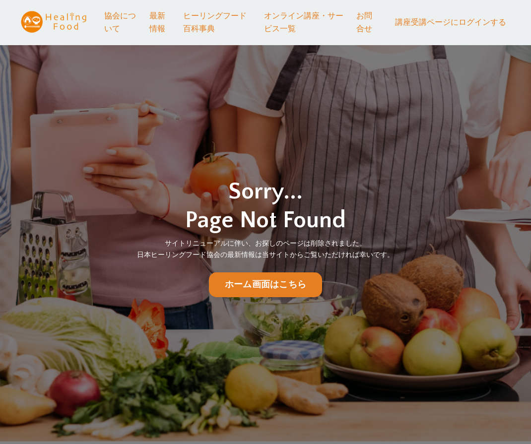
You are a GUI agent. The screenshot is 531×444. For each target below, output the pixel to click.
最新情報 (157, 22)
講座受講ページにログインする (450, 22)
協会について (120, 22)
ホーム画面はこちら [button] (265, 285)
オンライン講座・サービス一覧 (303, 22)
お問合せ (364, 22)
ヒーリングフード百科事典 (215, 22)
